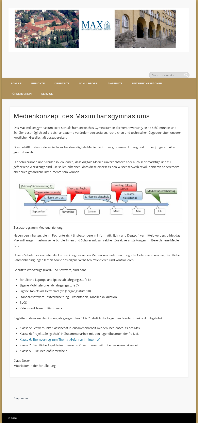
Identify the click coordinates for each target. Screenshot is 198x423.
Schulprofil (88, 83)
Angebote (115, 83)
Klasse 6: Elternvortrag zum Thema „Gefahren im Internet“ (60, 339)
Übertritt (61, 83)
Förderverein (21, 93)
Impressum (21, 398)
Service (47, 93)
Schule (16, 83)
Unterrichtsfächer (147, 83)
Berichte (38, 83)
